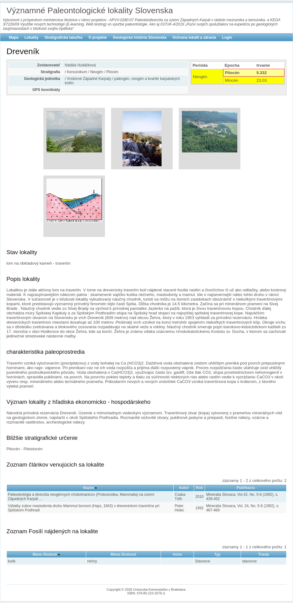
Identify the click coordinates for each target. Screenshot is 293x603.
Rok (199, 488)
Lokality (31, 37)
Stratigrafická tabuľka (63, 37)
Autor (184, 488)
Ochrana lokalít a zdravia (194, 37)
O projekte (98, 37)
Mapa (13, 37)
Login (227, 37)
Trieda (263, 554)
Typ (217, 554)
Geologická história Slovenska (140, 37)
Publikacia (245, 488)
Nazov (88, 488)
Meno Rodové (45, 554)
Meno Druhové (123, 554)
